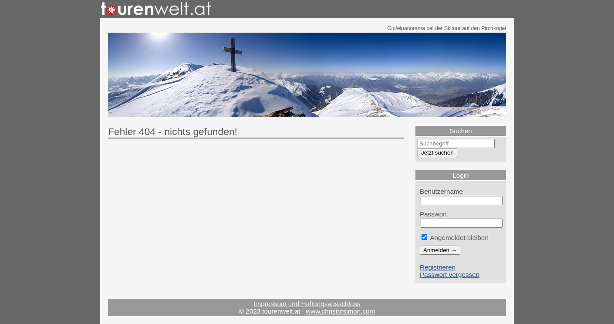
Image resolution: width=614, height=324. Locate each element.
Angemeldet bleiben (455, 237)
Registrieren (437, 267)
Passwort (433, 214)
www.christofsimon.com (340, 311)
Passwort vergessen (449, 274)
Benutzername (441, 191)
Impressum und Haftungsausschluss (306, 303)
